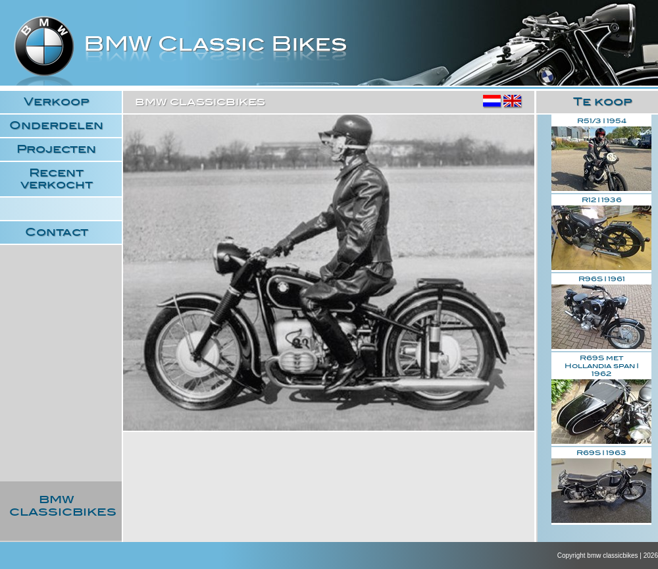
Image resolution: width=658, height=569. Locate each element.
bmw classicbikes (180, 56)
